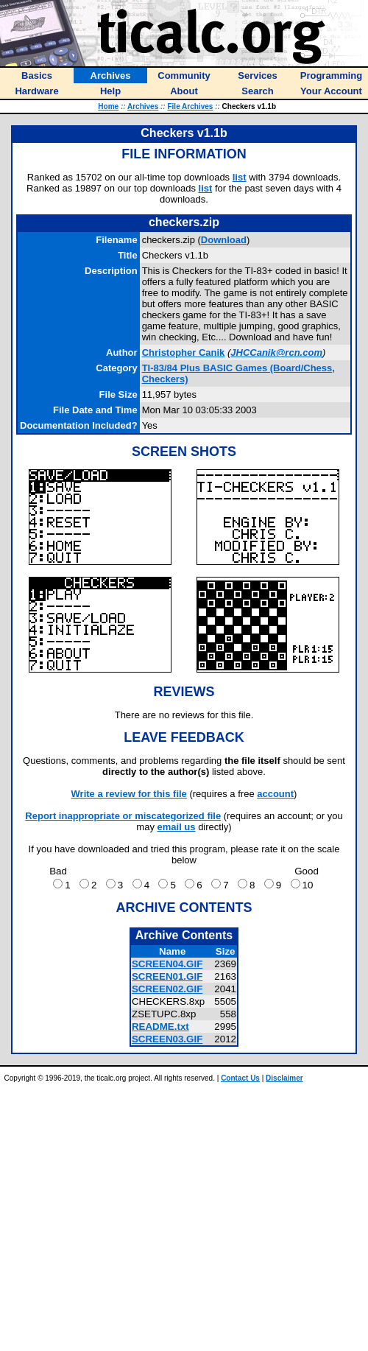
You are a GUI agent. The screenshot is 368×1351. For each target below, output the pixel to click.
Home (108, 106)
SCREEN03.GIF (167, 1039)
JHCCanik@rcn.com (276, 352)
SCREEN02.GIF (167, 988)
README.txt (160, 1026)
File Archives (190, 106)
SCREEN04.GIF (167, 963)
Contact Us (240, 1078)
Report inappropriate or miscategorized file (123, 815)
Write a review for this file (129, 793)
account (275, 793)
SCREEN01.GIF (167, 976)
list (240, 177)
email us (177, 826)
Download (224, 239)
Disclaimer (284, 1078)
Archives (142, 106)
